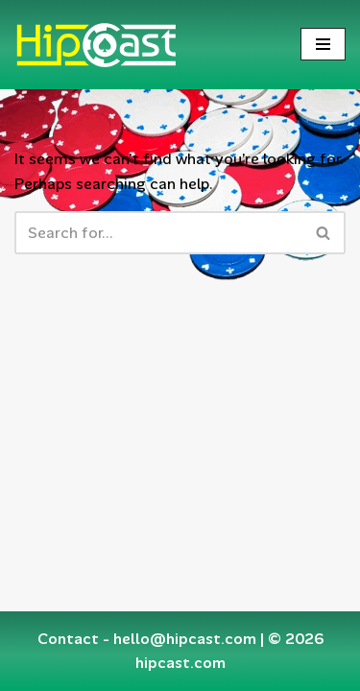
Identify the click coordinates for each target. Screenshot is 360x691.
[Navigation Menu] (323, 44)
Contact (68, 639)
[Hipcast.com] (96, 44)
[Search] (158, 232)
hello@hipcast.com (184, 639)
